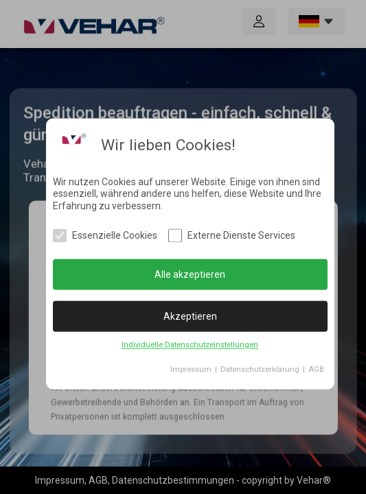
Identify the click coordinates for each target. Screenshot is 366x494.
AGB (316, 370)
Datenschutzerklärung (259, 370)
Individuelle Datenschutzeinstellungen (190, 345)
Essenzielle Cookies (114, 236)
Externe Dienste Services (241, 236)
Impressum (190, 370)
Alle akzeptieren (190, 274)
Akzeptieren (190, 316)
